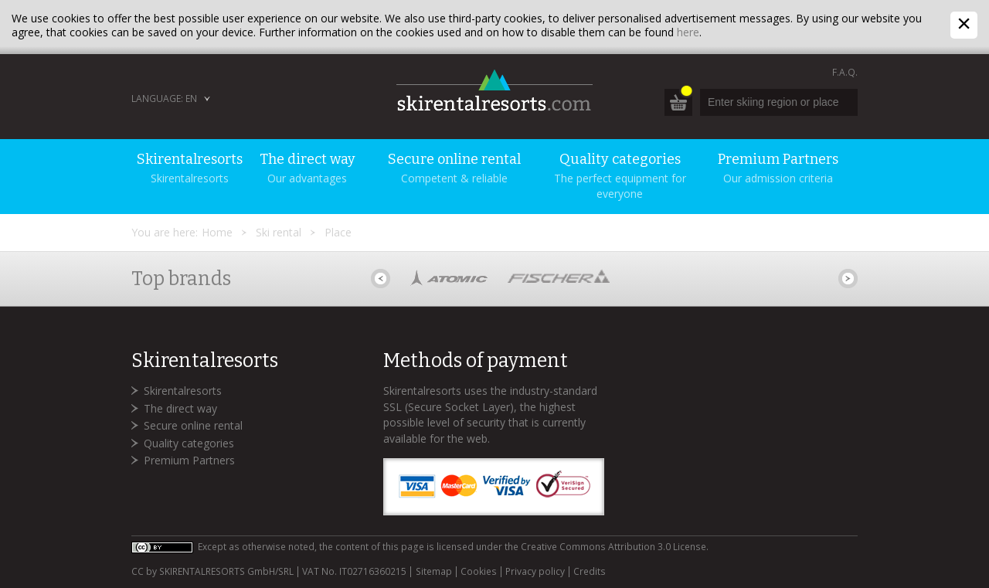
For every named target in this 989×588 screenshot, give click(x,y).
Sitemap (434, 571)
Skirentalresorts (183, 390)
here (688, 32)
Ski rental (278, 232)
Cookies (479, 571)
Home (217, 232)
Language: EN (164, 98)
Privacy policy (535, 571)
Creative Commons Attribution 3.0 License (613, 546)
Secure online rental (193, 425)
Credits (589, 571)
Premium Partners (189, 460)
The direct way (180, 408)
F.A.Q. (845, 72)
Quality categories (189, 443)
